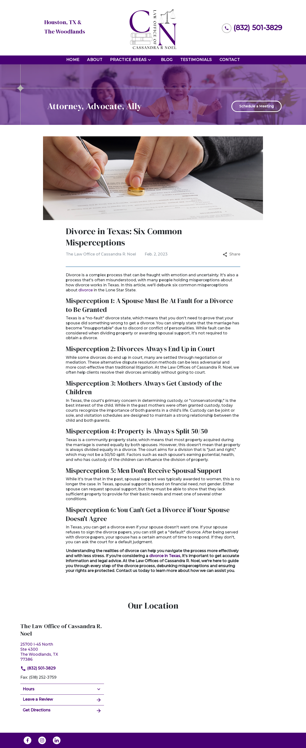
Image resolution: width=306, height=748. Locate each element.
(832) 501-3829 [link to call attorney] (37, 668)
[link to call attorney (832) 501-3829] (252, 27)
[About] (94, 59)
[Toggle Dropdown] (151, 60)
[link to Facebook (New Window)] (27, 740)
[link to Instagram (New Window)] (42, 740)
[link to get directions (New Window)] (62, 651)
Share (231, 254)
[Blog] (167, 59)
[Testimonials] (196, 59)
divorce (85, 290)
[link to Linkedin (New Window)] (56, 740)
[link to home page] (153, 28)
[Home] (72, 59)
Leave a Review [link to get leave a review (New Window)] (62, 700)
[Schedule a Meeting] (256, 106)
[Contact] (230, 59)
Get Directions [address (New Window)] (62, 711)
